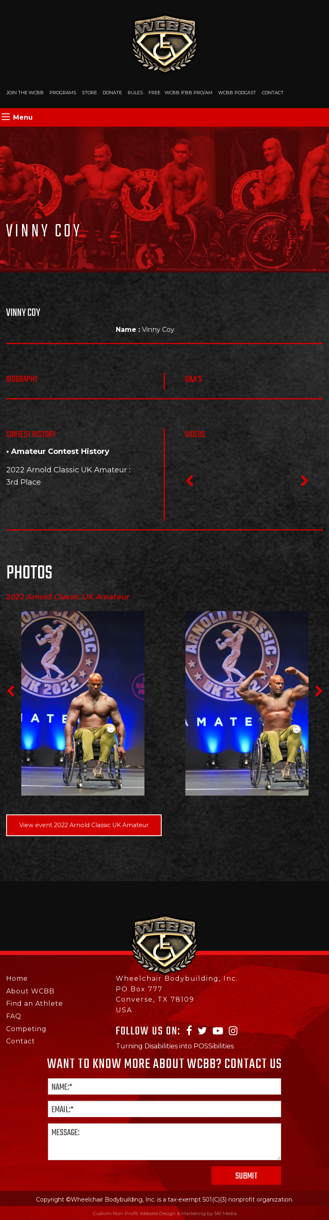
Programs (63, 92)
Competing (26, 1029)
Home (17, 978)
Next (304, 483)
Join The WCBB (25, 92)
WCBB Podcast (237, 92)
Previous (189, 483)
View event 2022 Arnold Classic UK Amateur (84, 825)
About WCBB (30, 991)
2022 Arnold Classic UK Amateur (66, 469)
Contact (273, 92)
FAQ (13, 1016)
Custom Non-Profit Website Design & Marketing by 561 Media (164, 1213)
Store (89, 92)
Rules (135, 92)
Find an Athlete (34, 1003)
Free (154, 92)
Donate (112, 92)
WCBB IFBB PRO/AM (188, 92)
